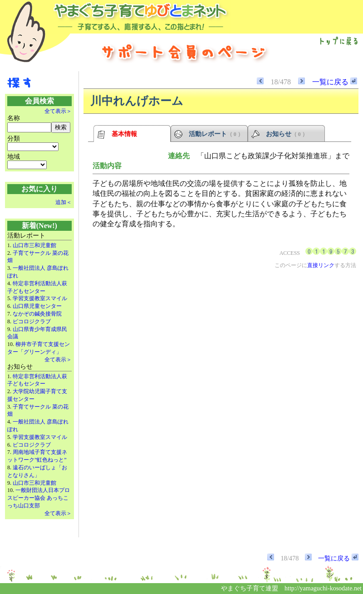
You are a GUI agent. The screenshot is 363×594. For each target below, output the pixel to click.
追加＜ (63, 202)
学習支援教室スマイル (40, 298)
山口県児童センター (37, 306)
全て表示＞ (58, 111)
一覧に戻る (334, 82)
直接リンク (320, 265)
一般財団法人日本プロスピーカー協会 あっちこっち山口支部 (38, 498)
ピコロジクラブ (32, 321)
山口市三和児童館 (34, 245)
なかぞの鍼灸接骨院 (37, 314)
